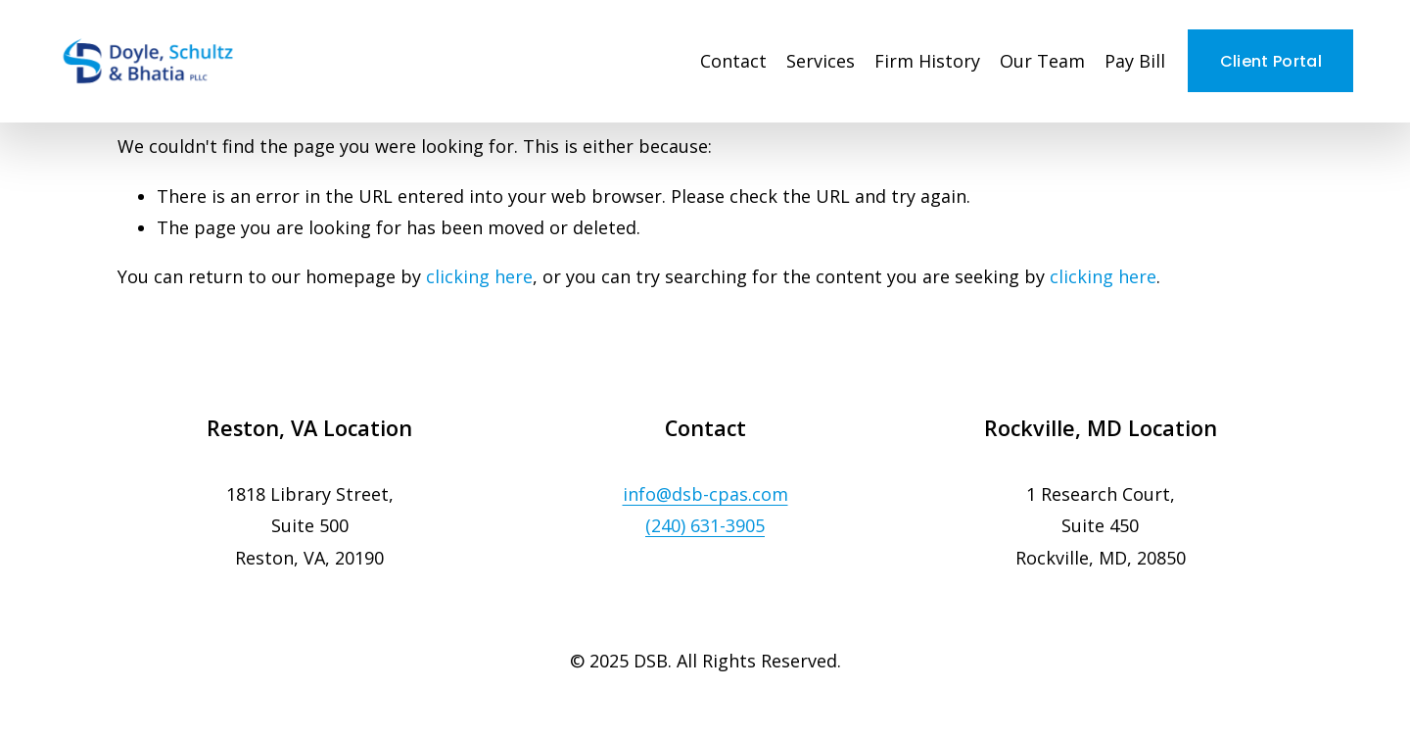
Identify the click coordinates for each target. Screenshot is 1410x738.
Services (820, 61)
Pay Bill (1134, 61)
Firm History (927, 61)
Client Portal (1271, 61)
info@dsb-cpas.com (705, 494)
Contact (733, 61)
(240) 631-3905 (705, 525)
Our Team (1042, 61)
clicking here (479, 276)
